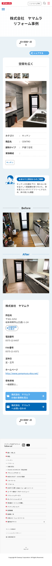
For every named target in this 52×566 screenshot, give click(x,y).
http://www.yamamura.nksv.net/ (21, 376)
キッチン (10, 464)
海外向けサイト (12, 526)
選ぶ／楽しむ (11, 457)
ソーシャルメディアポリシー (13, 537)
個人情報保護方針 (11, 541)
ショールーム (11, 485)
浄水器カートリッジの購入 (15, 507)
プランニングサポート (14, 477)
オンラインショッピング (14, 503)
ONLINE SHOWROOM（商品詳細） (17, 474)
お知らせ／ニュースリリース (15, 522)
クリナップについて (13, 511)
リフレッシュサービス (14, 500)
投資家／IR (10, 518)
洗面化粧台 (10, 471)
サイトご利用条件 (11, 533)
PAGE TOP (26, 554)
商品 (8, 461)
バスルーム (10, 467)
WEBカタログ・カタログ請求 (16, 481)
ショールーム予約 (34, 3)
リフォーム (10, 488)
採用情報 (10, 515)
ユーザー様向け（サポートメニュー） (18, 496)
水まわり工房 (20, 492)
